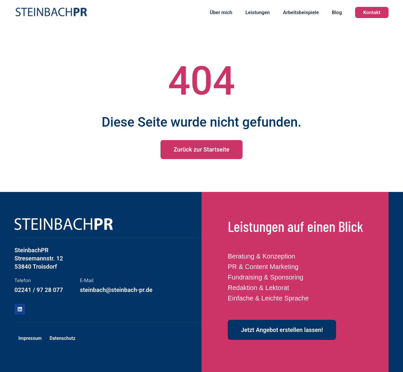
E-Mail (87, 280)
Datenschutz (62, 338)
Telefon (22, 280)
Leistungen (257, 12)
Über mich (221, 12)
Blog (337, 12)
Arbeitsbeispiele (301, 12)
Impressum (30, 338)
